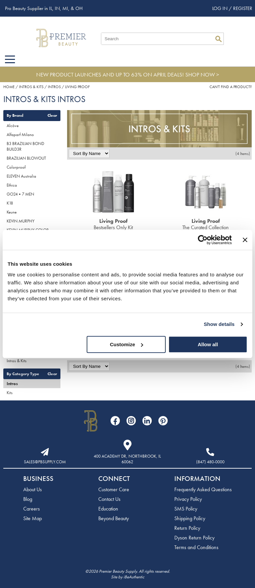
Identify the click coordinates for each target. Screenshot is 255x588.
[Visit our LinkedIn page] (147, 420)
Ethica (12, 185)
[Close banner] (245, 239)
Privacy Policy (188, 499)
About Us (32, 489)
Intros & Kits (17, 361)
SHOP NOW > (202, 74)
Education (108, 508)
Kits (10, 392)
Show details (219, 324)
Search (218, 39)
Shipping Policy (189, 518)
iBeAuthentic (134, 577)
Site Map (32, 518)
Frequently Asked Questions (203, 489)
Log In (220, 8)
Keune (12, 212)
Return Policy (187, 527)
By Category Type (23, 374)
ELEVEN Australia (21, 176)
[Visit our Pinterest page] (163, 420)
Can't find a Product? (231, 86)
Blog (27, 499)
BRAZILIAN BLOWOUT (26, 158)
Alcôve (13, 125)
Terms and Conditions (196, 547)
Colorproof (16, 167)
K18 (10, 203)
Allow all (208, 344)
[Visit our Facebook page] (115, 420)
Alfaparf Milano (20, 134)
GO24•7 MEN (20, 194)
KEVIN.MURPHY (21, 221)
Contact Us (109, 499)
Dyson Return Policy (194, 537)
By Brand (15, 115)
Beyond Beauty (113, 518)
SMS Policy (185, 508)
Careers (31, 508)
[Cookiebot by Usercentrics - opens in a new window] (203, 240)
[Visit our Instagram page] (131, 420)
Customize (126, 344)
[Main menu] (10, 59)
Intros (12, 383)
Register (242, 8)
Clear (52, 115)
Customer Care (113, 489)
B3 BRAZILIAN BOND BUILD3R (25, 146)
